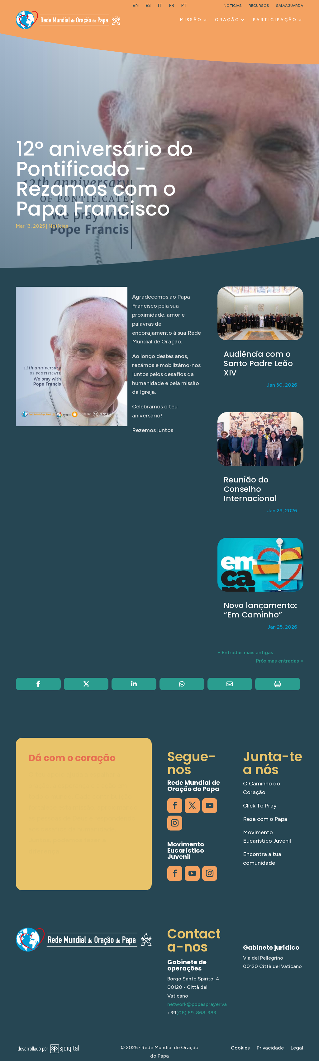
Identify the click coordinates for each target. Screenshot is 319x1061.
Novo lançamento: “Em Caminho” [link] (260, 610)
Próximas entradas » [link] (279, 661)
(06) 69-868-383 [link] (196, 1013)
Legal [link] (297, 1048)
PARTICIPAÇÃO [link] (275, 19)
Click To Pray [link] (260, 805)
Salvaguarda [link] (289, 5)
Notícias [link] (233, 5)
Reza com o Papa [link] (265, 819)
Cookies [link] (240, 1048)
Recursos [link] (259, 5)
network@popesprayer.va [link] (197, 1004)
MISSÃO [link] (191, 19)
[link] (135, 6)
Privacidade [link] (270, 1048)
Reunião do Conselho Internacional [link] (250, 489)
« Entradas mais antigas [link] (245, 652)
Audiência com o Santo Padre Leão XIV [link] (258, 363)
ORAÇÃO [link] (227, 19)
